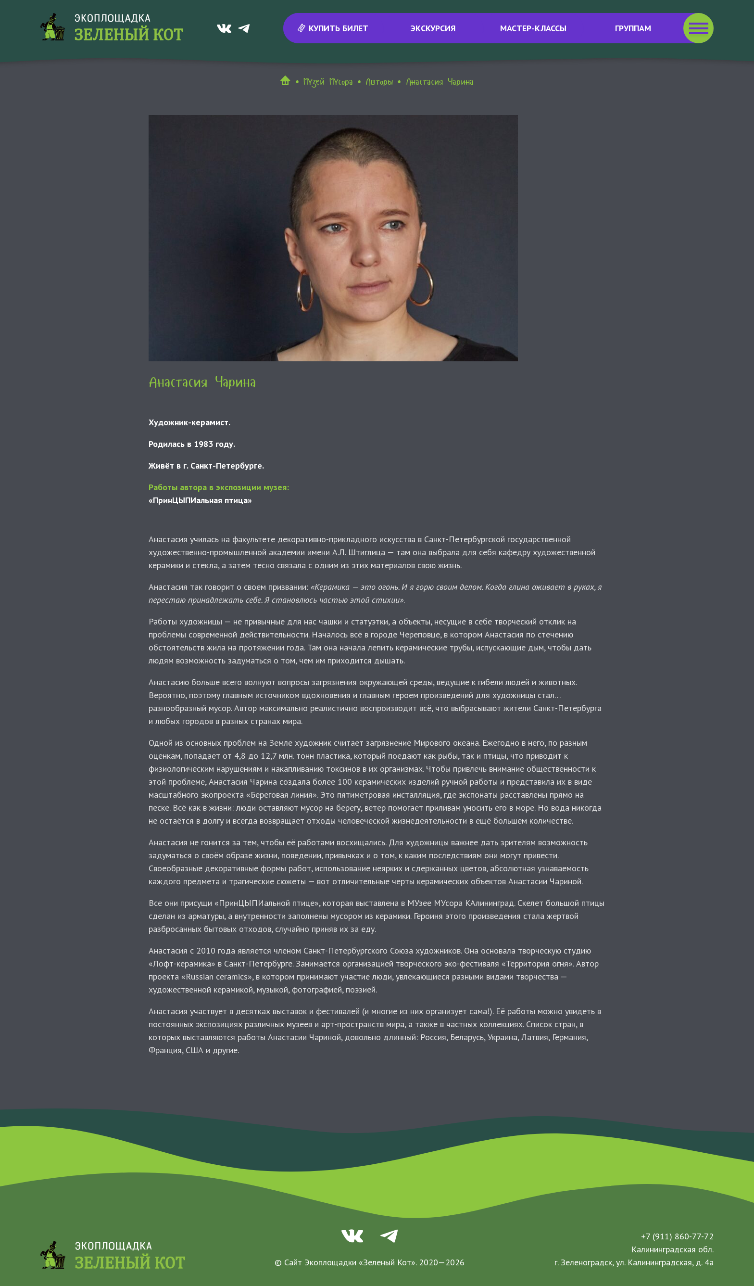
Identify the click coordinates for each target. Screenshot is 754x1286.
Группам (633, 28)
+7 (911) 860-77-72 (677, 1236)
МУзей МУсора (328, 82)
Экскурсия (433, 28)
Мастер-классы (533, 28)
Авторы (379, 82)
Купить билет (333, 28)
